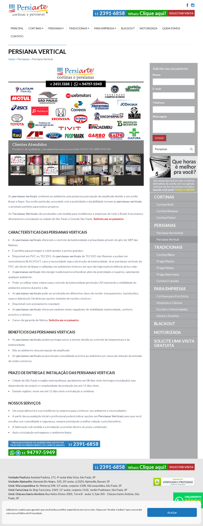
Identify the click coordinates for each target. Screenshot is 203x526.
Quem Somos (171, 28)
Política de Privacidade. (30, 513)
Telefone (158, 102)
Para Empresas (105, 28)
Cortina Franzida (167, 281)
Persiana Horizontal (169, 233)
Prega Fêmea (165, 268)
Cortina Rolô (164, 204)
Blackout (128, 28)
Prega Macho (165, 261)
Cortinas (35, 28)
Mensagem (160, 116)
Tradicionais (79, 28)
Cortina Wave (165, 254)
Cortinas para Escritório (172, 296)
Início (11, 59)
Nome (157, 74)
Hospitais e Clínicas (169, 302)
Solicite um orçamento (109, 219)
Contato (17, 36)
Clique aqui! (147, 13)
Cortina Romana (167, 211)
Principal (17, 28)
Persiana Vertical (167, 239)
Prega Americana (167, 274)
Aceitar (172, 513)
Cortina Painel (165, 217)
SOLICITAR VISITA (181, 13)
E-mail (157, 88)
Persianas (56, 28)
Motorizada (148, 28)
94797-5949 (32, 452)
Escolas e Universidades (172, 309)
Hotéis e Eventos (167, 316)
